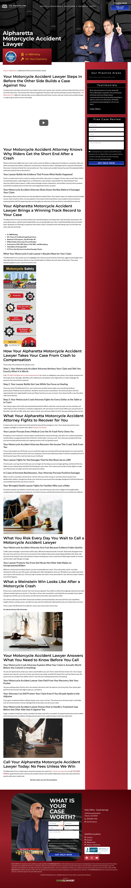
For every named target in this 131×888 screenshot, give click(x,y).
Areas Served (81, 875)
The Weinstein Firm (50, 875)
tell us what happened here (30, 375)
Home (5, 71)
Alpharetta (13, 71)
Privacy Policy (73, 875)
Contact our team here (60, 771)
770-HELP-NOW (120, 3)
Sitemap (88, 875)
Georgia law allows (39, 427)
